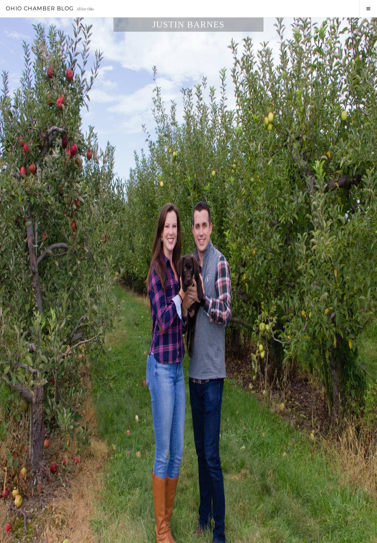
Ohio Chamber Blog (40, 8)
